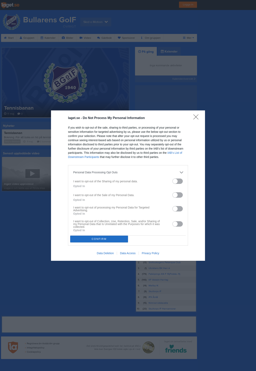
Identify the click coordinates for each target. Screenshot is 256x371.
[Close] (197, 118)
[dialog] (128, 185)
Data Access (128, 253)
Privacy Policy (150, 253)
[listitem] (128, 172)
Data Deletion (105, 253)
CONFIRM (99, 238)
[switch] (177, 181)
